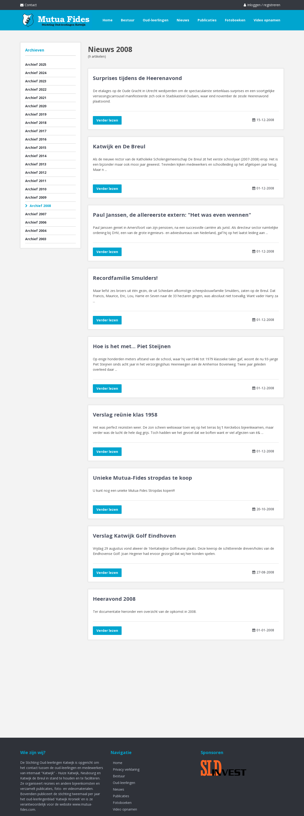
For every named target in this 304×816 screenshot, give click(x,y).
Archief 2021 (35, 97)
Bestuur (127, 20)
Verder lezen (107, 120)
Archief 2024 (35, 72)
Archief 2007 (35, 214)
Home (108, 20)
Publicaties (207, 20)
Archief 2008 (38, 205)
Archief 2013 (35, 164)
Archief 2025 (35, 64)
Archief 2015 (35, 147)
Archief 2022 (35, 89)
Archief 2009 (35, 197)
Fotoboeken (235, 20)
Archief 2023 (35, 81)
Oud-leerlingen (155, 20)
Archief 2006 (35, 222)
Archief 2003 (35, 239)
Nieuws (183, 20)
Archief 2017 (35, 131)
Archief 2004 (35, 230)
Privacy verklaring (126, 769)
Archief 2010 (35, 189)
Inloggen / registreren (262, 5)
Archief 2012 (35, 172)
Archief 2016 (35, 139)
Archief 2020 (35, 106)
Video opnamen (267, 20)
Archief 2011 (35, 180)
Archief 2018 (35, 122)
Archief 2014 (35, 156)
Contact (28, 5)
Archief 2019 (35, 114)
